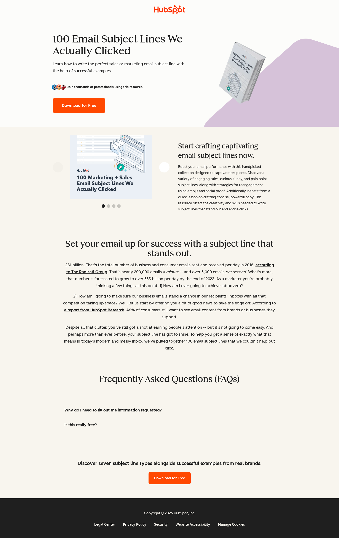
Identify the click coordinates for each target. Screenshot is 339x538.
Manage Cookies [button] (231, 524)
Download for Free (79, 105)
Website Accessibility (193, 524)
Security (161, 524)
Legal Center (104, 524)
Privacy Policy (134, 524)
